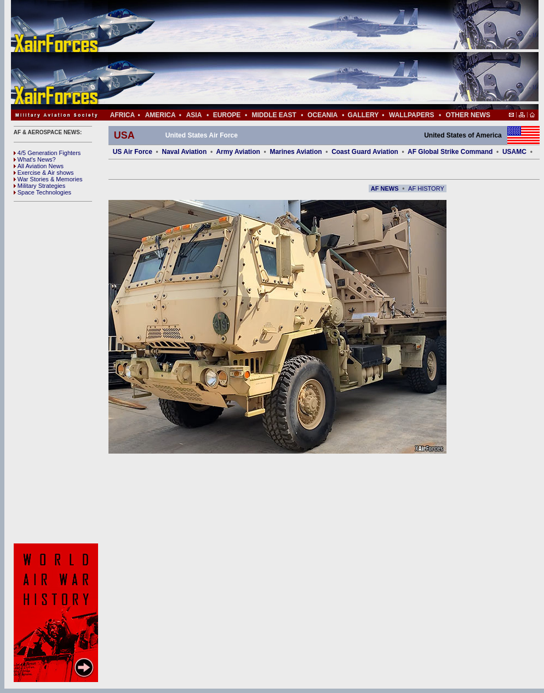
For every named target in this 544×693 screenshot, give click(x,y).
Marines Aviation (296, 152)
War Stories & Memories (48, 179)
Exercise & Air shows (44, 172)
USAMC (514, 152)
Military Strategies (39, 185)
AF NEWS (385, 188)
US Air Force (132, 152)
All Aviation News (39, 166)
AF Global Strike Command (450, 152)
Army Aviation (238, 152)
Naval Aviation (184, 152)
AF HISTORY (426, 188)
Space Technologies (42, 192)
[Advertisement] (307, 55)
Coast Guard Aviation (364, 152)
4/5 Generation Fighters (48, 153)
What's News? (35, 159)
